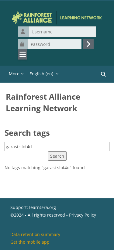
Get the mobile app (30, 242)
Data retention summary (35, 234)
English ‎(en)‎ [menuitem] (41, 74)
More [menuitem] (14, 74)
